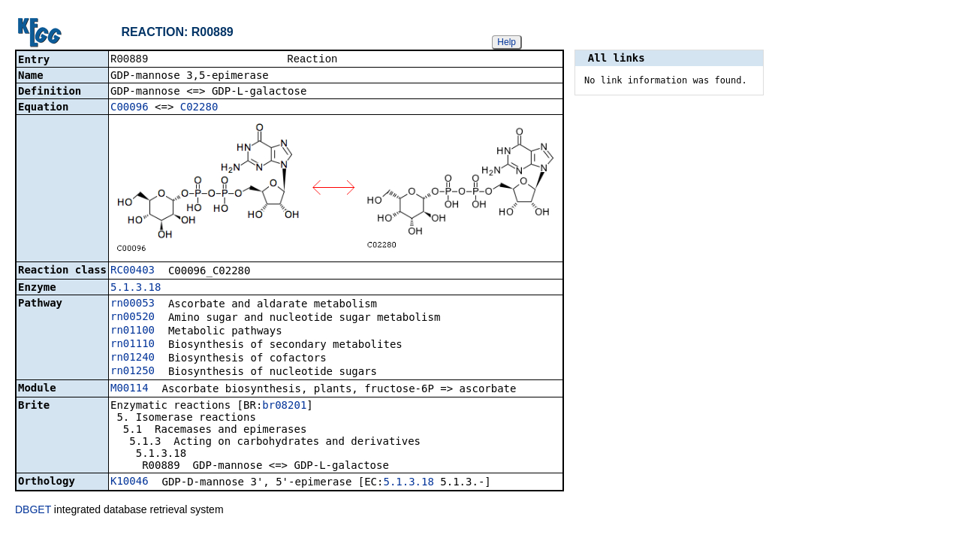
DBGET (33, 511)
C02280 (199, 108)
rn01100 (132, 331)
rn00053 (132, 304)
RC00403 (132, 271)
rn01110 (132, 345)
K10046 (129, 482)
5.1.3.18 (135, 289)
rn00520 (132, 318)
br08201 (284, 406)
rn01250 (132, 372)
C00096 (129, 108)
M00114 (129, 389)
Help (506, 42)
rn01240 (132, 358)
